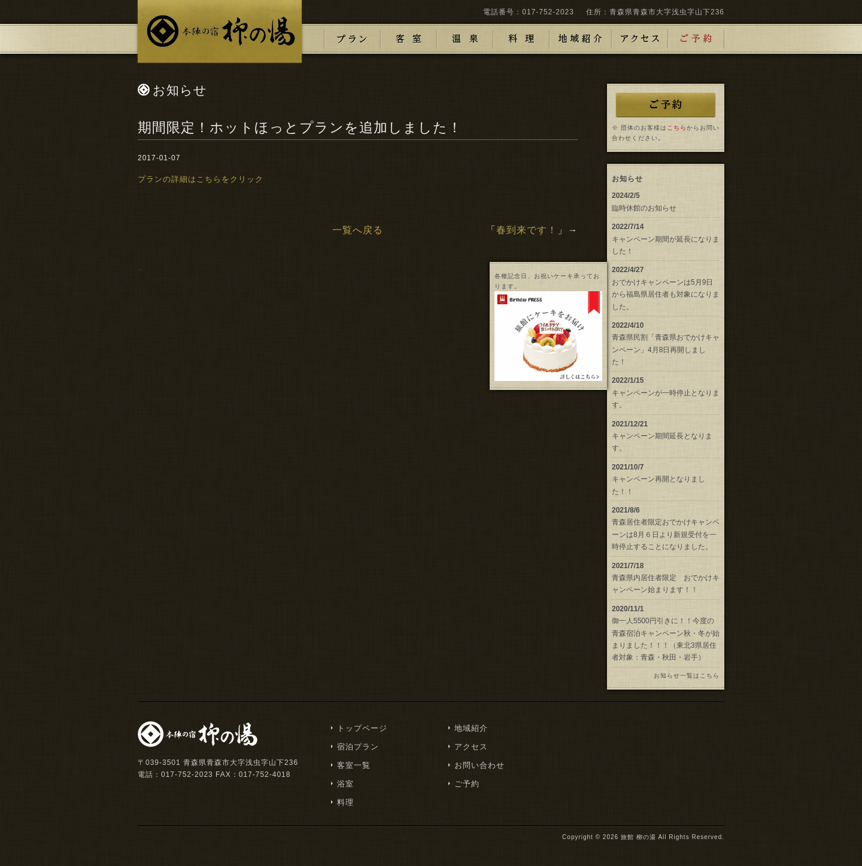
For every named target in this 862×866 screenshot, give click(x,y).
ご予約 (696, 38)
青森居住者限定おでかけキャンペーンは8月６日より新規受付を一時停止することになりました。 (666, 534)
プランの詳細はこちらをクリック (200, 179)
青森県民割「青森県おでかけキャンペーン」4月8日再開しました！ (666, 349)
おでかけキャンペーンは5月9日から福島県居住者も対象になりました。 (666, 294)
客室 (409, 38)
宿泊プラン (358, 746)
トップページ (362, 728)
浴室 (465, 38)
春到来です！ (526, 230)
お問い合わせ (479, 765)
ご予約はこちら (665, 105)
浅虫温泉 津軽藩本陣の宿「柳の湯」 (220, 31)
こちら (677, 127)
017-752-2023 (548, 12)
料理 (521, 38)
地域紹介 (581, 38)
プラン (352, 38)
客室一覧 (354, 765)
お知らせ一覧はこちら (687, 675)
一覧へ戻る (357, 230)
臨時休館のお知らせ (644, 208)
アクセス (640, 38)
